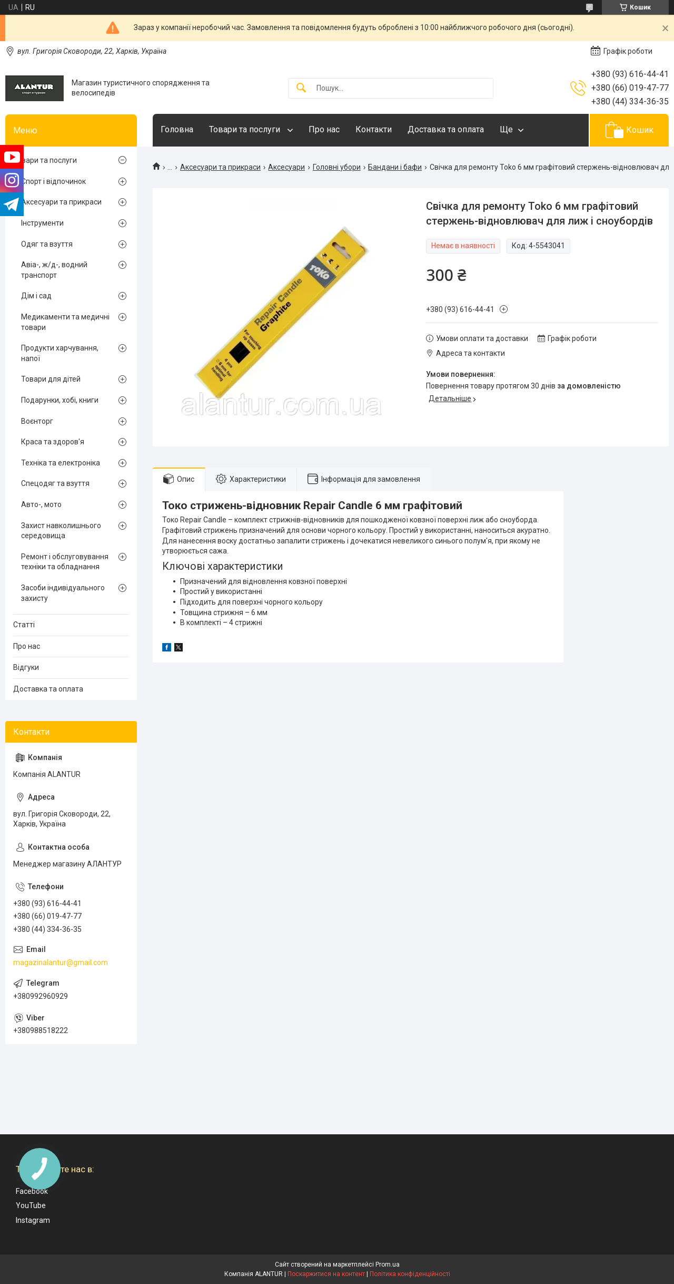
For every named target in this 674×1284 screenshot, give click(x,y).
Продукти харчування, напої (59, 353)
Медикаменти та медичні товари (65, 322)
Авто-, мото (41, 504)
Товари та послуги (245, 129)
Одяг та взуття (47, 244)
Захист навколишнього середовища (61, 530)
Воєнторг (37, 421)
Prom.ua (387, 1264)
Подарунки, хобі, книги (59, 400)
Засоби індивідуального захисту (63, 592)
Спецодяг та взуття (55, 483)
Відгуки (26, 667)
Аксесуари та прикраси (220, 167)
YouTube (31, 1205)
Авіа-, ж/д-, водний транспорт (54, 269)
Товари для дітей (51, 379)
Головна (177, 129)
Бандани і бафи (395, 167)
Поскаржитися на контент (326, 1274)
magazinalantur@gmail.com (60, 962)
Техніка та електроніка (60, 463)
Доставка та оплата (446, 129)
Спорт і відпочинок (53, 181)
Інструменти (42, 223)
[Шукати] (301, 88)
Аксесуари (286, 167)
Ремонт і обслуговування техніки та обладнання (64, 561)
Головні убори (337, 167)
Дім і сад (36, 295)
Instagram (33, 1220)
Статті (24, 624)
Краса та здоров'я (52, 441)
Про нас (324, 129)
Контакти (373, 129)
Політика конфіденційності (410, 1274)
